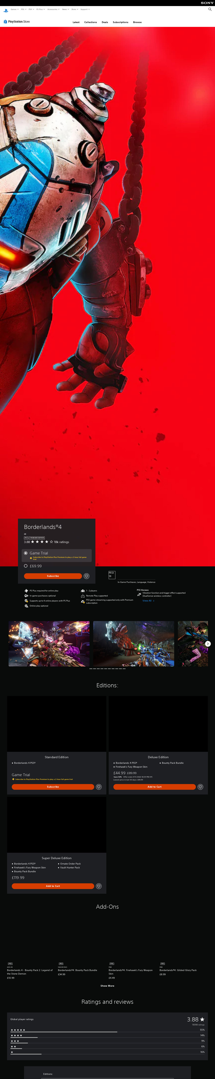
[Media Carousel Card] (49, 640)
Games (13, 9)
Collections (90, 18)
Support (83, 9)
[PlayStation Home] (6, 9)
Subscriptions (120, 18)
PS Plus (39, 9)
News (64, 9)
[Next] (208, 640)
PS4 (30, 9)
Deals (105, 18)
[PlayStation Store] (17, 18)
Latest (76, 18)
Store (73, 9)
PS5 (22, 9)
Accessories (52, 9)
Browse (137, 18)
